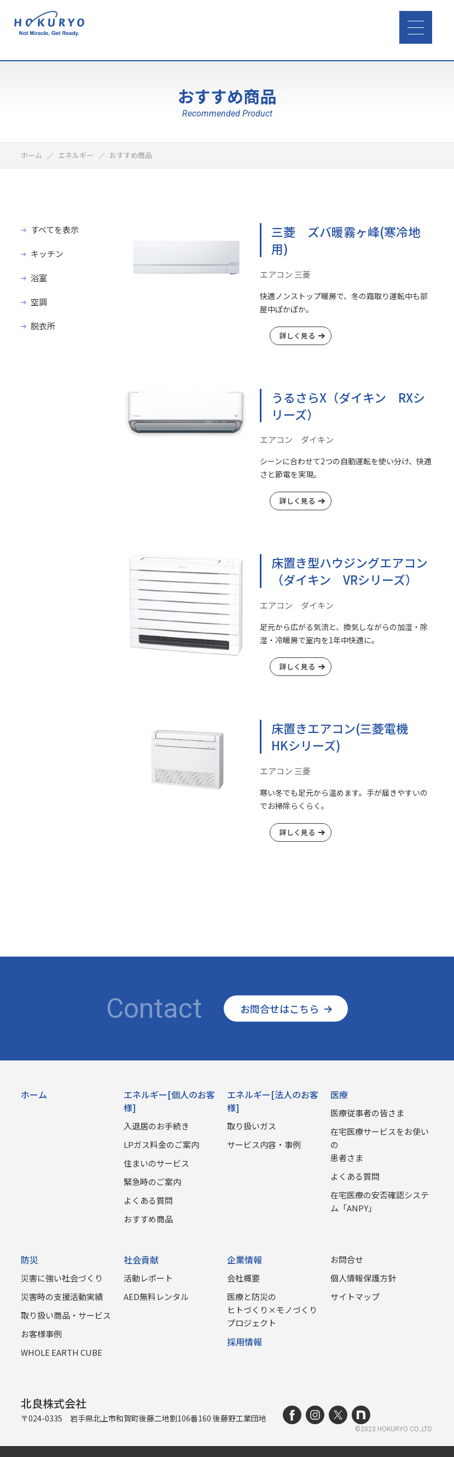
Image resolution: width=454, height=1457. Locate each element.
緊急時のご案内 (152, 1181)
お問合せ (346, 1259)
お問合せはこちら (285, 1008)
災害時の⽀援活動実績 (62, 1296)
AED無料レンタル (156, 1296)
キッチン (47, 253)
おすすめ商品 (148, 1219)
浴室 (39, 277)
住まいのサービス (156, 1163)
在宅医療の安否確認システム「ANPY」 (379, 1201)
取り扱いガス (251, 1126)
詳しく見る (302, 335)
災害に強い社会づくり (62, 1278)
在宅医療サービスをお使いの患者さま (379, 1144)
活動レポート (148, 1278)
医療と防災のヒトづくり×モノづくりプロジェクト (272, 1309)
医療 (339, 1094)
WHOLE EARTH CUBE (61, 1352)
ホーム (34, 1094)
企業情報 (244, 1259)
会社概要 (243, 1278)
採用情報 (244, 1341)
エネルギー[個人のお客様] (169, 1101)
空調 (39, 301)
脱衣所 (43, 325)
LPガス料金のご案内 (161, 1144)
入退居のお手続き (156, 1126)
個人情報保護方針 (363, 1278)
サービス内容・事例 (264, 1144)
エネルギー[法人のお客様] (272, 1101)
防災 (29, 1259)
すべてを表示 (55, 229)
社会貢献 (141, 1259)
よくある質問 (148, 1200)
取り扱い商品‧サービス (66, 1315)
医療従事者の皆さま (367, 1112)
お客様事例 (41, 1333)
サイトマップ (355, 1296)
